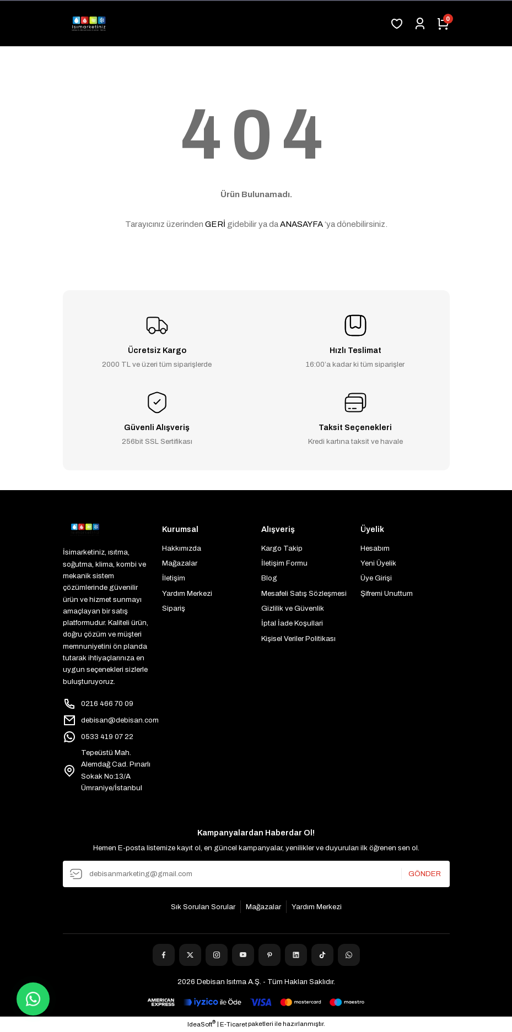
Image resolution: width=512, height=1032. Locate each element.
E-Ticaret (233, 1024)
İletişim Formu (284, 563)
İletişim (173, 578)
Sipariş (173, 608)
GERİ (215, 224)
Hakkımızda (181, 548)
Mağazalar (179, 563)
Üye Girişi (376, 578)
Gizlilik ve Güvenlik (292, 608)
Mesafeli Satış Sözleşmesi (304, 593)
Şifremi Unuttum (386, 593)
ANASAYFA (301, 224)
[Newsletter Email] (256, 874)
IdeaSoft (201, 1024)
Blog (269, 578)
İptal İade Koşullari (292, 623)
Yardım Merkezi (187, 593)
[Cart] (443, 23)
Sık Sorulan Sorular (203, 907)
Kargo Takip (282, 548)
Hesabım (375, 548)
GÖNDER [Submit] (424, 874)
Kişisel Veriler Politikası (298, 638)
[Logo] (89, 23)
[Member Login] (420, 23)
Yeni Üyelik (378, 563)
